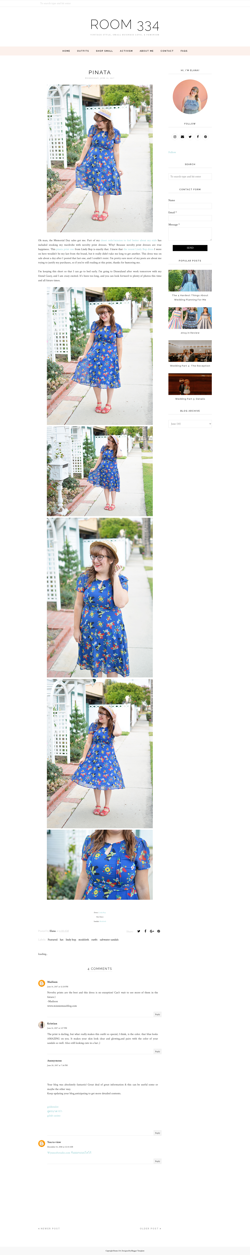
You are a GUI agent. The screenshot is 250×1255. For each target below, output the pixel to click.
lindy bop (71, 940)
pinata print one (65, 249)
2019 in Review (190, 333)
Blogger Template (137, 1251)
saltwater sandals (109, 940)
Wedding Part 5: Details (190, 399)
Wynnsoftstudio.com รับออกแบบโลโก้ (69, 1153)
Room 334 (125, 24)
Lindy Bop (102, 913)
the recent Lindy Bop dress (138, 249)
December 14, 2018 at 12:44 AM (60, 1147)
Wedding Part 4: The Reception (190, 365)
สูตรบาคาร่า (54, 1111)
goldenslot (53, 1107)
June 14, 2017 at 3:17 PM (57, 1028)
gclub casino (53, 1116)
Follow (172, 152)
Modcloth (102, 921)
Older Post (149, 1228)
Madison (52, 982)
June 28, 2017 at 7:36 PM (57, 1065)
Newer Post (50, 1228)
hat (61, 940)
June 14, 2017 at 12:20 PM (57, 986)
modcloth (83, 940)
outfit (94, 940)
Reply (157, 1014)
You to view (54, 1142)
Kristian (52, 1023)
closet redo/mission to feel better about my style (129, 240)
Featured (52, 940)
